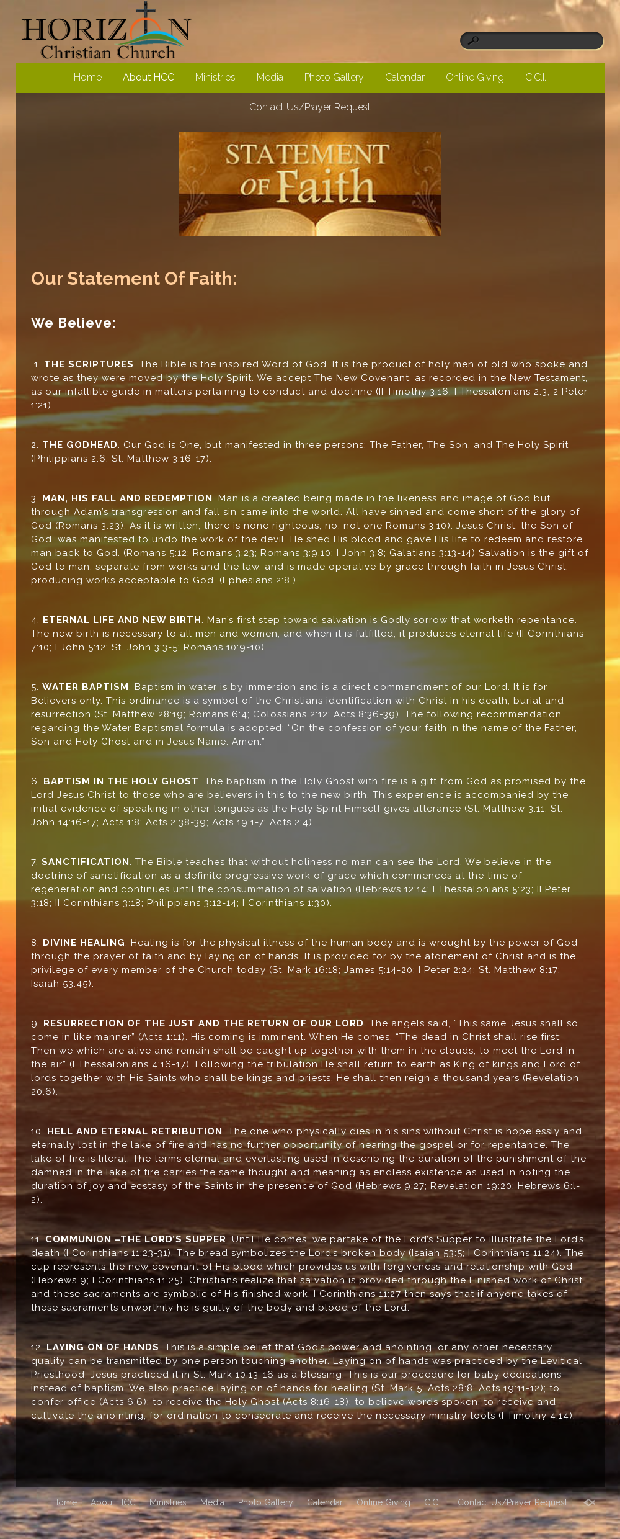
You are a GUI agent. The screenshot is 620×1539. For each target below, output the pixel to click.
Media (270, 77)
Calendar (404, 77)
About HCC (148, 77)
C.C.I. (535, 77)
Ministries (215, 77)
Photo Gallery (334, 77)
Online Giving (475, 77)
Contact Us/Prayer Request (310, 107)
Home (88, 77)
